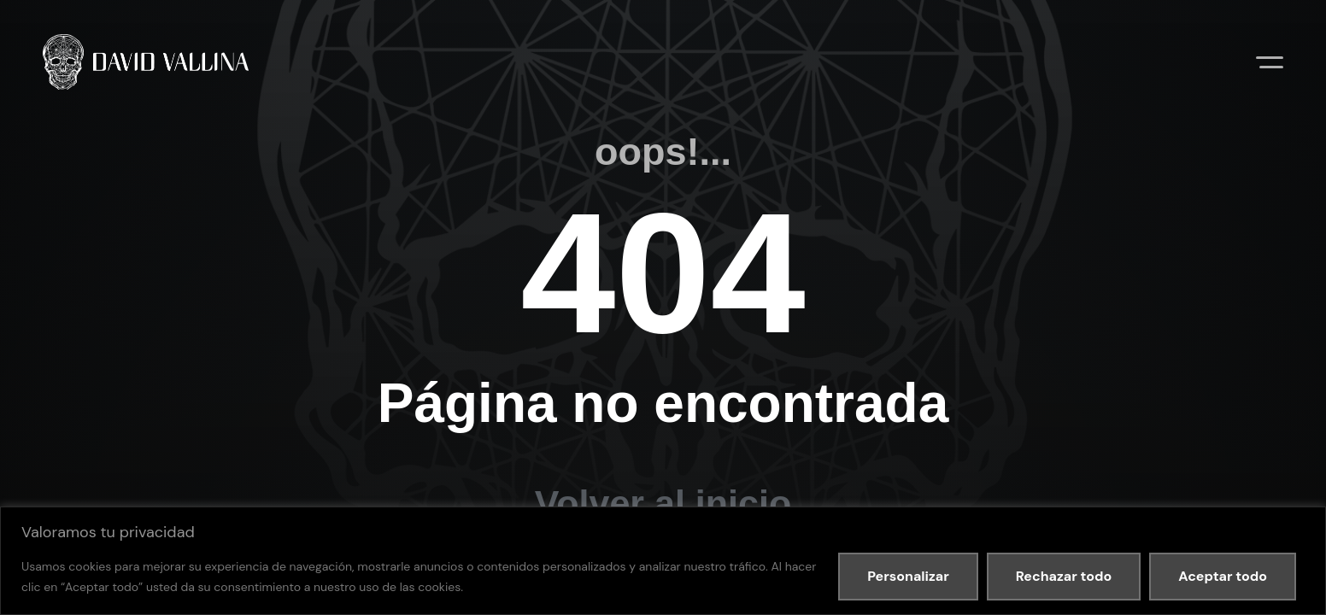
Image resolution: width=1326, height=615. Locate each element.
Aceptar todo (1222, 576)
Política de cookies (331, 455)
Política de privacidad (217, 455)
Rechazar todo (1064, 576)
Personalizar (908, 576)
